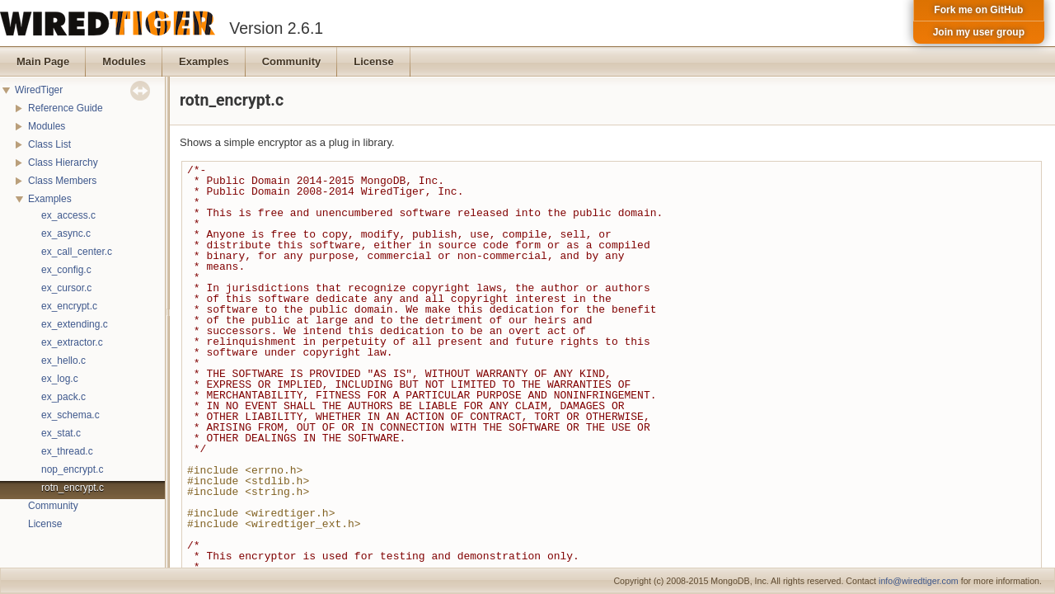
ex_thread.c (67, 451)
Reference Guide (65, 108)
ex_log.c (59, 378)
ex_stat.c (61, 433)
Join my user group (979, 32)
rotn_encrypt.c (72, 487)
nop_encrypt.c (72, 469)
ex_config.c (66, 270)
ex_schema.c (70, 415)
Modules (46, 126)
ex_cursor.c (66, 288)
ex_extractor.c (72, 342)
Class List (49, 144)
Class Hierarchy (63, 162)
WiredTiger (39, 90)
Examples (50, 199)
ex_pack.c (63, 397)
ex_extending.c (74, 324)
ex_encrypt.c (69, 306)
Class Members (62, 180)
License (45, 524)
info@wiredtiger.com (919, 581)
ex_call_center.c (76, 251)
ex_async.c (66, 233)
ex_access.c (68, 215)
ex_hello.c (63, 360)
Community (53, 506)
